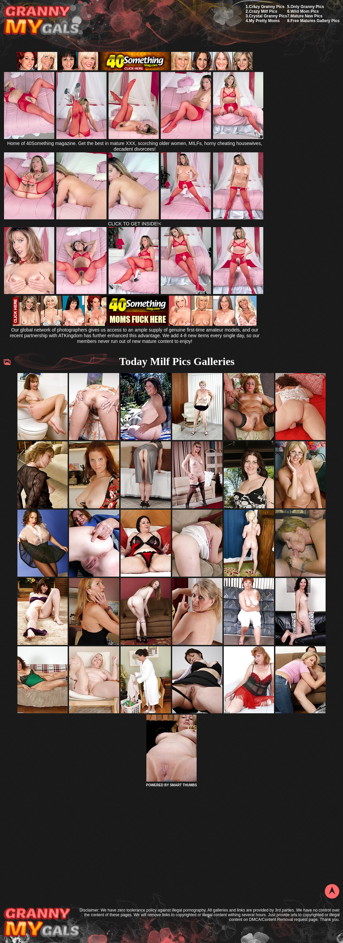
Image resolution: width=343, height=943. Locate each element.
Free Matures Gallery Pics (315, 20)
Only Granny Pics (307, 6)
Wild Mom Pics (304, 11)
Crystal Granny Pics (268, 16)
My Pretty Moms (264, 20)
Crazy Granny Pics (266, 6)
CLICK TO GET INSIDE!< (134, 223)
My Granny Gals (41, 20)
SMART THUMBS (183, 785)
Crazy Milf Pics (263, 11)
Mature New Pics (306, 16)
